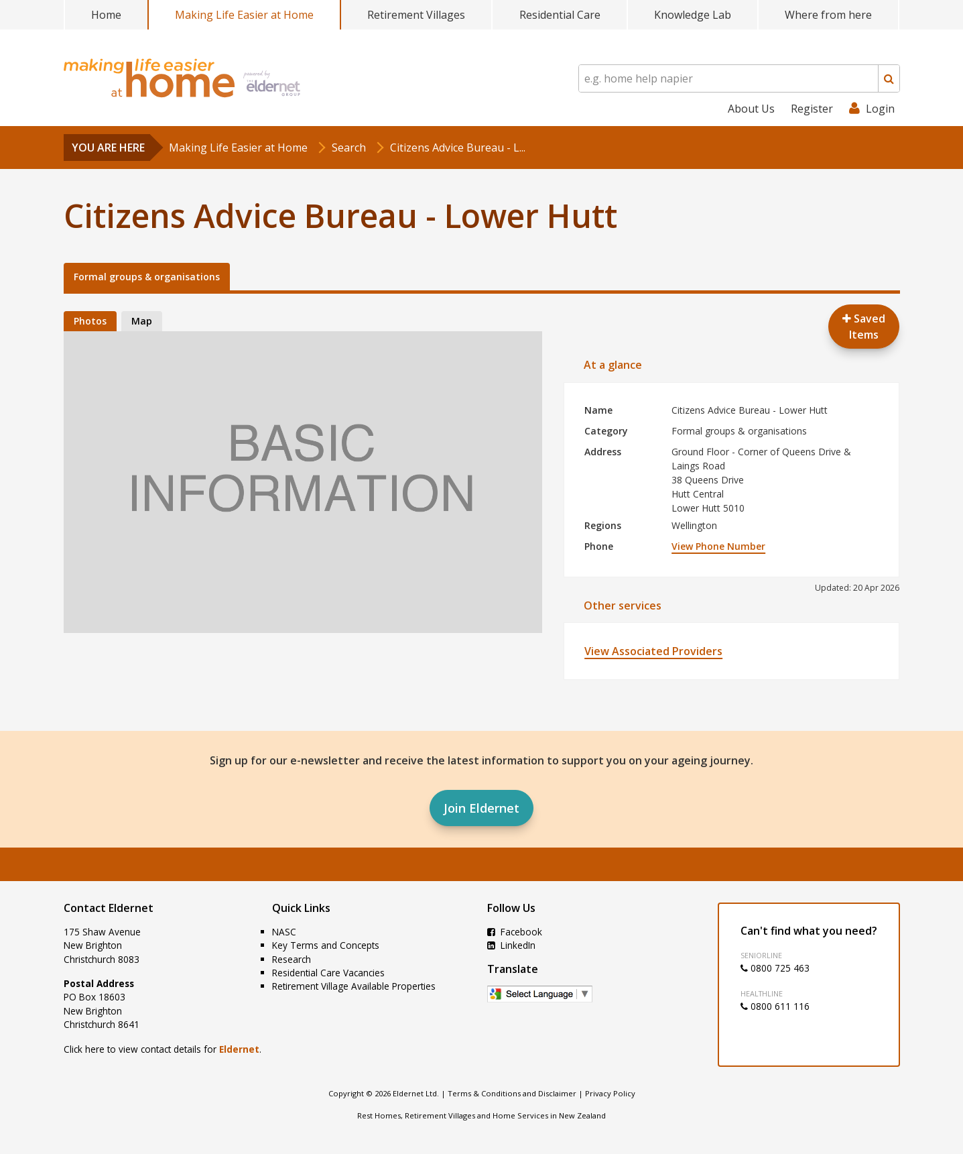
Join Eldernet (481, 808)
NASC (284, 931)
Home (106, 14)
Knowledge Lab (692, 14)
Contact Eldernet (108, 908)
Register (812, 108)
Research (291, 959)
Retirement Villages (416, 14)
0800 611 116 (775, 1006)
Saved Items (863, 326)
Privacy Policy (610, 1093)
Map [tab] (141, 320)
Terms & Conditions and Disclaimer (512, 1093)
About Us (751, 108)
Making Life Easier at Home (244, 14)
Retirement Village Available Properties (354, 986)
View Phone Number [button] (718, 546)
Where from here (828, 14)
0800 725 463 (775, 968)
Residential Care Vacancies (328, 972)
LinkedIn (511, 945)
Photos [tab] (90, 320)
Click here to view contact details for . (162, 1049)
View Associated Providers (653, 651)
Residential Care (559, 14)
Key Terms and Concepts (325, 945)
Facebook (514, 931)
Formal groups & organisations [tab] (147, 276)
